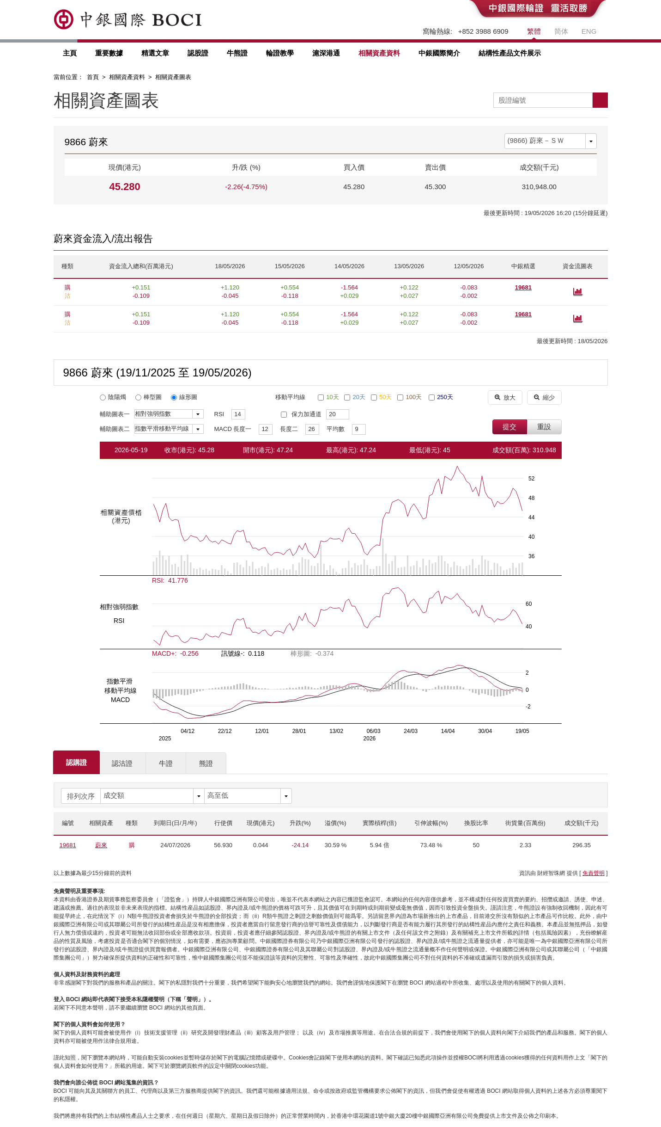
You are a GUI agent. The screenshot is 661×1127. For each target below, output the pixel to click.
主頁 (70, 53)
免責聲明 (593, 873)
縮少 (544, 397)
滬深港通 (326, 53)
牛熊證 (237, 53)
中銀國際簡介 (439, 53)
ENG (589, 31)
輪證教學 (280, 53)
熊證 (206, 763)
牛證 (166, 763)
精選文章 (155, 53)
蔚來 (101, 845)
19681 (523, 287)
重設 (544, 427)
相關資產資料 (379, 53)
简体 (561, 31)
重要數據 (109, 53)
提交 (509, 427)
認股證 (198, 53)
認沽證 (122, 763)
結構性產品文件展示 (510, 53)
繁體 (534, 31)
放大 (505, 397)
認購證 (76, 762)
